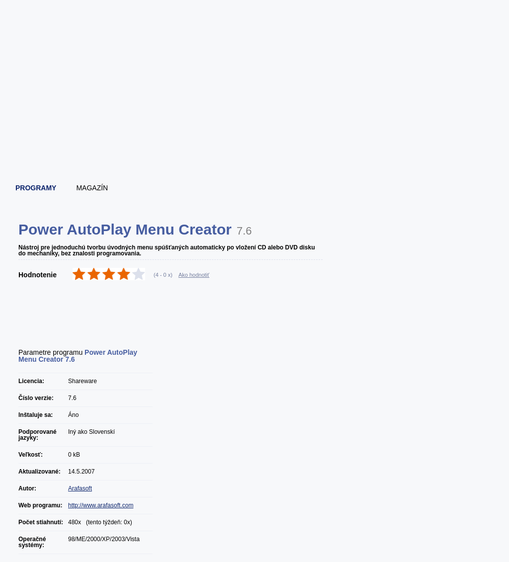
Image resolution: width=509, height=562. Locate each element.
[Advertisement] (255, 146)
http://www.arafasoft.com (100, 505)
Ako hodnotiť (193, 275)
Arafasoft (80, 488)
